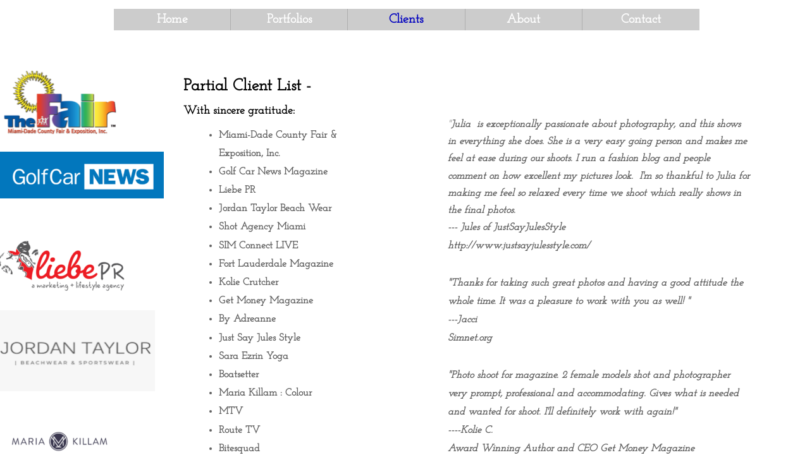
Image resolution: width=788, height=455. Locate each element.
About (523, 19)
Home (172, 19)
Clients (406, 19)
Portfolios (289, 19)
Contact (641, 19)
